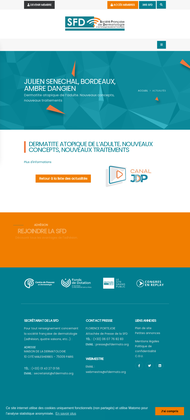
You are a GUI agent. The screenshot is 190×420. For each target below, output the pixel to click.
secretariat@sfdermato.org (53, 373)
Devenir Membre (39, 5)
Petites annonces (147, 333)
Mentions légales (147, 341)
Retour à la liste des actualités (63, 178)
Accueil (143, 90)
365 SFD (147, 5)
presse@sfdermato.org (112, 344)
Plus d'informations (37, 162)
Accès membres (123, 5)
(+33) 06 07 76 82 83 (108, 339)
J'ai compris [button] (169, 411)
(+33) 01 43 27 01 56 (45, 368)
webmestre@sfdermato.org (106, 372)
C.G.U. (139, 356)
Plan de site (143, 328)
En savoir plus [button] (66, 413)
